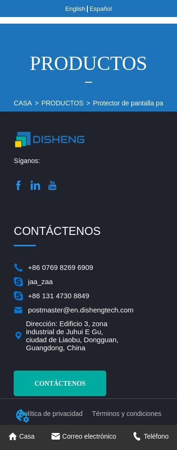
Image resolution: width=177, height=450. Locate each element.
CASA (23, 103)
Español (101, 8)
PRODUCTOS (63, 103)
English (75, 8)
